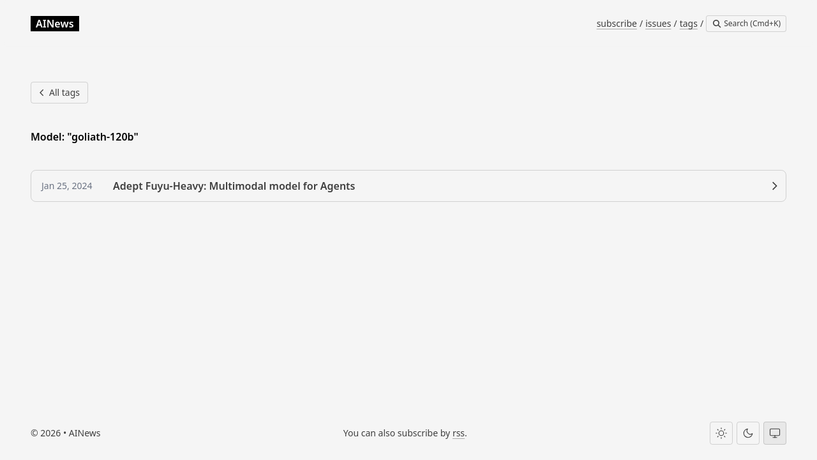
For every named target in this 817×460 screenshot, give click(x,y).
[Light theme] (721, 433)
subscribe (617, 23)
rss (459, 433)
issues (658, 23)
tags (689, 23)
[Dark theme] (748, 433)
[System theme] (774, 433)
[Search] (746, 23)
